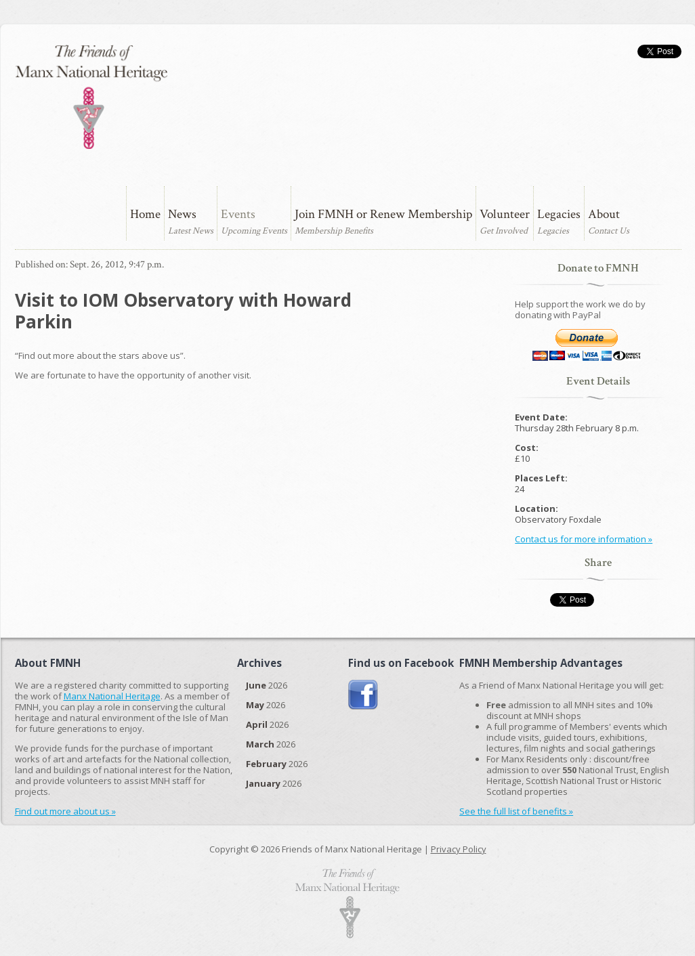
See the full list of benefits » (516, 811)
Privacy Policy (458, 849)
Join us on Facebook (363, 695)
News (182, 214)
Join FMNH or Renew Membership (383, 214)
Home (145, 214)
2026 (266, 685)
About (604, 214)
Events (238, 214)
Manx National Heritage (112, 696)
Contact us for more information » (583, 539)
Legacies (559, 214)
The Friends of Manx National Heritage (91, 97)
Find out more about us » (65, 811)
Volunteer (505, 214)
